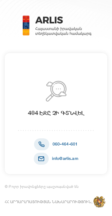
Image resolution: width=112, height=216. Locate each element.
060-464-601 (65, 144)
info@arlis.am (65, 158)
